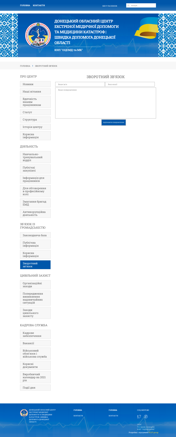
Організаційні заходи (32, 284)
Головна (25, 5)
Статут (27, 112)
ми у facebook (109, 6)
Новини (28, 84)
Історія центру (32, 127)
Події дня (29, 387)
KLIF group (153, 432)
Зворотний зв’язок (30, 264)
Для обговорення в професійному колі (34, 191)
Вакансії (28, 343)
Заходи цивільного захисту (30, 313)
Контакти (39, 5)
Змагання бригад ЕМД (34, 203)
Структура (30, 119)
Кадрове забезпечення (32, 334)
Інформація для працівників (33, 179)
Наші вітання (32, 91)
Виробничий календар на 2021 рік (34, 377)
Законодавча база (35, 235)
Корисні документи (30, 365)
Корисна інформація (31, 135)
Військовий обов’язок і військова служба (35, 353)
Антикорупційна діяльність (34, 213)
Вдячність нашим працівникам (32, 102)
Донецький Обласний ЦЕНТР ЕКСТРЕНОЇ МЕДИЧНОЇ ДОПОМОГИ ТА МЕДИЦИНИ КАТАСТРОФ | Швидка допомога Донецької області (42, 416)
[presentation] (78, 125)
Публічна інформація (31, 244)
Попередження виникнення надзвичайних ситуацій (33, 298)
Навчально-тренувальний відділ (32, 157)
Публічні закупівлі (29, 169)
